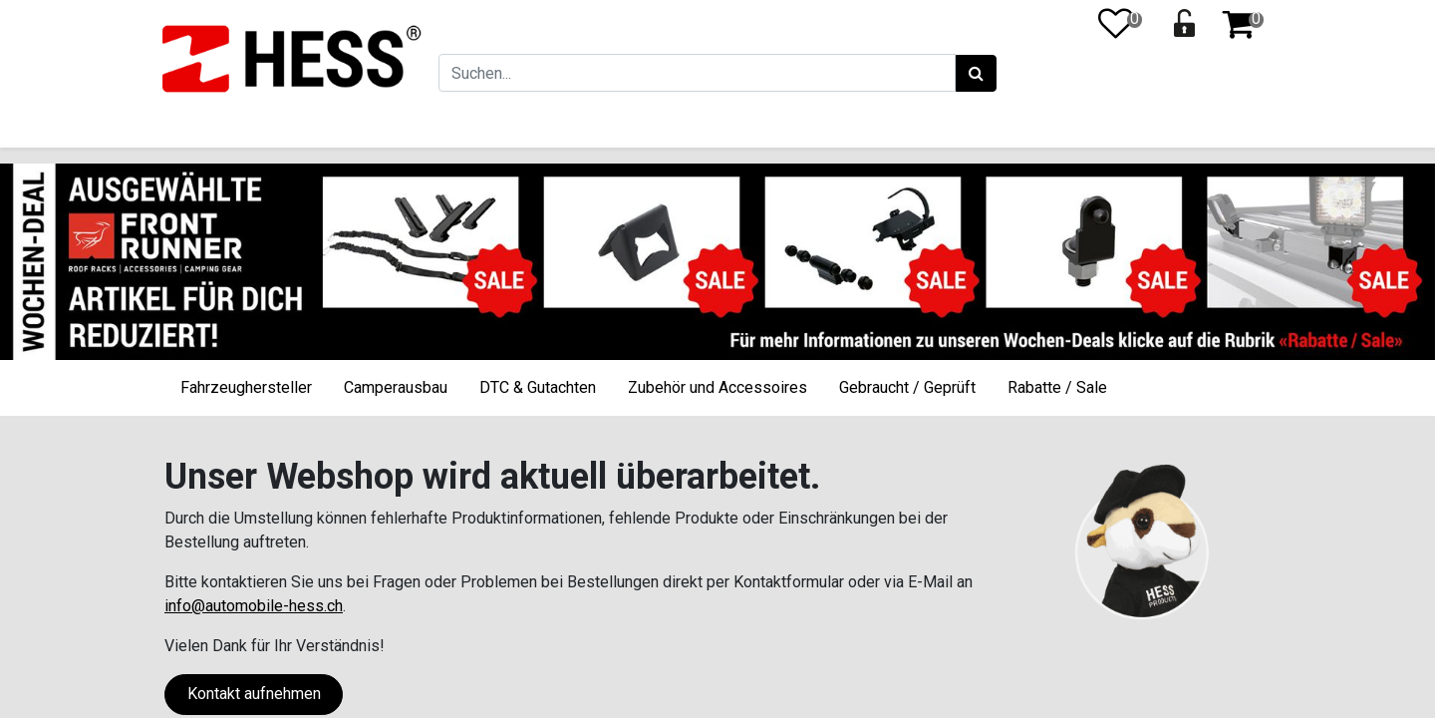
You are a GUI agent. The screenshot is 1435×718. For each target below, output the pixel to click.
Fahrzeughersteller (246, 387)
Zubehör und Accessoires (717, 387)
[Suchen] (974, 74)
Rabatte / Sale (1057, 387)
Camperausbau (395, 387)
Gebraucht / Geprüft (907, 387)
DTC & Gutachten (537, 387)
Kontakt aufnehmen (254, 693)
